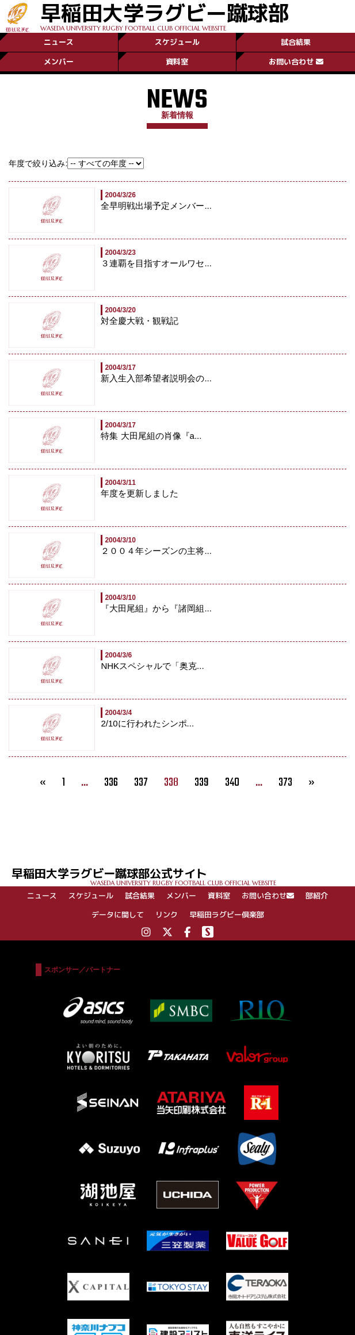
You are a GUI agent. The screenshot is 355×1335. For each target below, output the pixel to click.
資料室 (177, 61)
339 (201, 782)
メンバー (59, 61)
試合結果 (296, 42)
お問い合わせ (296, 61)
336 (111, 782)
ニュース (59, 42)
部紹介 (317, 895)
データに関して (117, 914)
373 (285, 782)
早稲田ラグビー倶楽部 (226, 914)
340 (232, 782)
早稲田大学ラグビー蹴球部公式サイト (183, 875)
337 (141, 782)
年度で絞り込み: (38, 163)
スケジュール (177, 42)
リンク (166, 914)
